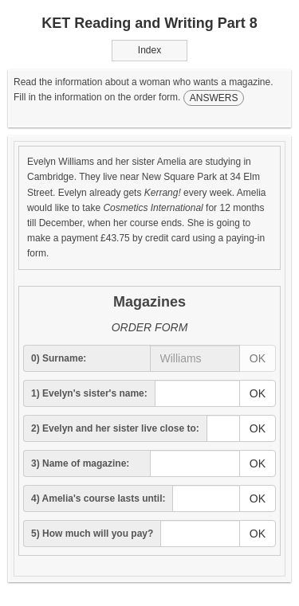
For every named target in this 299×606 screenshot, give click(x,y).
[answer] (195, 358)
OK (258, 358)
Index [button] (149, 50)
